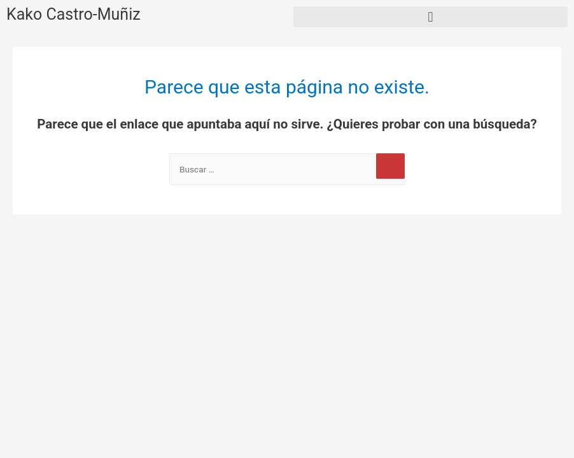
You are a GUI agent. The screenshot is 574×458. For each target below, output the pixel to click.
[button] (430, 16)
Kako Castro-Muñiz (73, 14)
